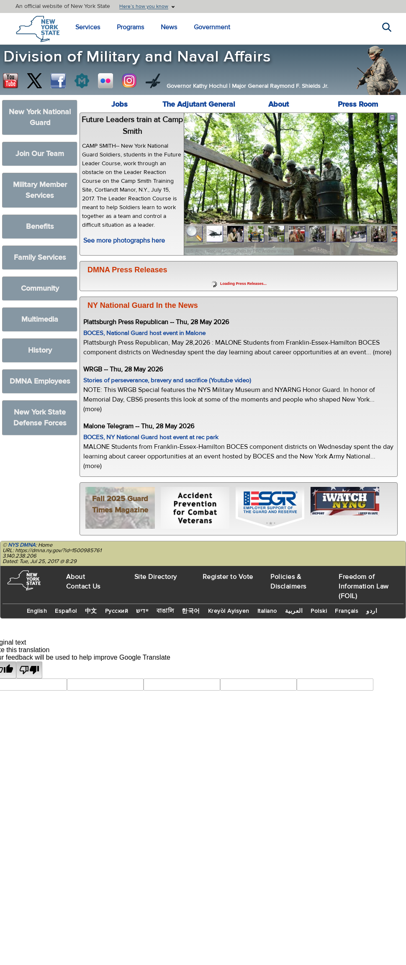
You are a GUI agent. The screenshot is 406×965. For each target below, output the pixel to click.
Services (87, 27)
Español (66, 611)
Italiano (267, 611)
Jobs (119, 104)
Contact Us (83, 586)
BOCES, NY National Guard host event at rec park (150, 437)
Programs (130, 27)
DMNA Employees (40, 381)
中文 (91, 611)
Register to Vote (228, 577)
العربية (294, 611)
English (37, 611)
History (40, 350)
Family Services (40, 257)
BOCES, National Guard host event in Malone (144, 333)
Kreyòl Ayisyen (228, 611)
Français (346, 611)
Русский (116, 611)
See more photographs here (124, 240)
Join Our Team (39, 154)
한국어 (191, 611)
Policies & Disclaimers (288, 582)
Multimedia (39, 319)
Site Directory (155, 577)
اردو (371, 611)
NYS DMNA (22, 545)
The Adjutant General (198, 104)
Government (212, 27)
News (169, 27)
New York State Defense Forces (40, 417)
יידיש (142, 611)
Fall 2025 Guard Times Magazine (120, 504)
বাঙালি (165, 611)
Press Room (358, 104)
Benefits (40, 226)
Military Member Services (40, 190)
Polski (319, 611)
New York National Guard (40, 117)
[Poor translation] (29, 669)
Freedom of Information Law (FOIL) (364, 586)
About (278, 104)
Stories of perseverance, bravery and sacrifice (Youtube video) (167, 380)
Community (40, 288)
